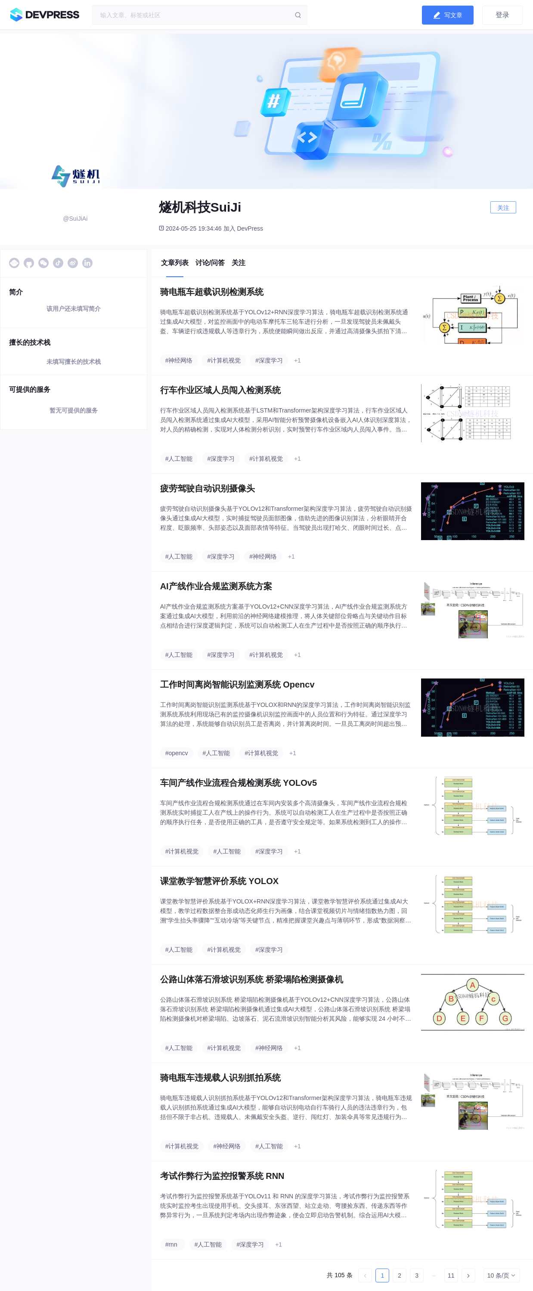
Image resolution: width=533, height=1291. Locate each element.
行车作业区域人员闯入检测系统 (220, 390)
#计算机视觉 (224, 360)
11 (451, 1275)
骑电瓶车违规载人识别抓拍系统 (220, 1077)
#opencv (176, 753)
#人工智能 (179, 458)
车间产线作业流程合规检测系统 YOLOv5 (238, 783)
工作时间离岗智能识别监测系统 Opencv (237, 684)
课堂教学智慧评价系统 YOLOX (219, 881)
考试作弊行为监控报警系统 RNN (222, 1176)
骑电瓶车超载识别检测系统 (211, 292)
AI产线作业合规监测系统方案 (216, 586)
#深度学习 (269, 360)
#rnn (171, 1244)
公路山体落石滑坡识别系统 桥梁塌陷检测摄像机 (252, 979)
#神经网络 (179, 360)
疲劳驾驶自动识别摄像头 (207, 488)
